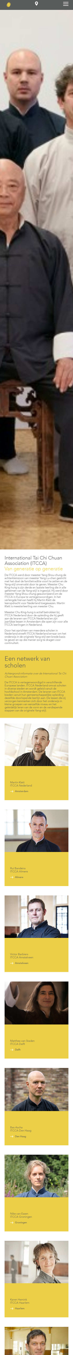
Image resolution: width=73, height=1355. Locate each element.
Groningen (21, 1222)
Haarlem (20, 1308)
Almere (19, 877)
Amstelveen (21, 963)
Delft (18, 1049)
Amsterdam (21, 791)
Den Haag (20, 1136)
